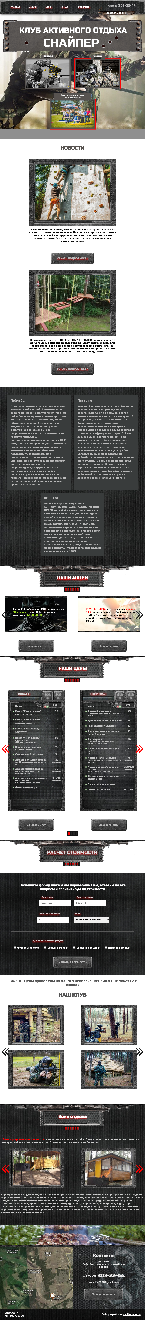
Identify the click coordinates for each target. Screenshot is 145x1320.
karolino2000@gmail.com (103, 1282)
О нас (64, 7)
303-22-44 (122, 5)
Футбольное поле (26, 947)
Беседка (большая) (86, 947)
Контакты (83, 7)
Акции (32, 7)
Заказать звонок (116, 13)
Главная (14, 7)
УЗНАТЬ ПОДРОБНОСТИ (72, 258)
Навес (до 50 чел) (117, 947)
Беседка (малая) (56, 947)
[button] (5, 615)
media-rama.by (132, 1314)
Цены (48, 7)
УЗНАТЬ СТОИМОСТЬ (73, 962)
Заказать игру (36, 661)
